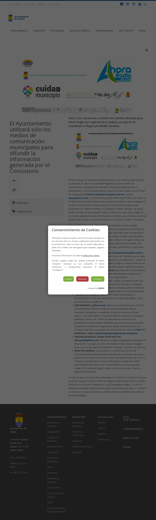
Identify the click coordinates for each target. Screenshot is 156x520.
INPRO (101, 288)
